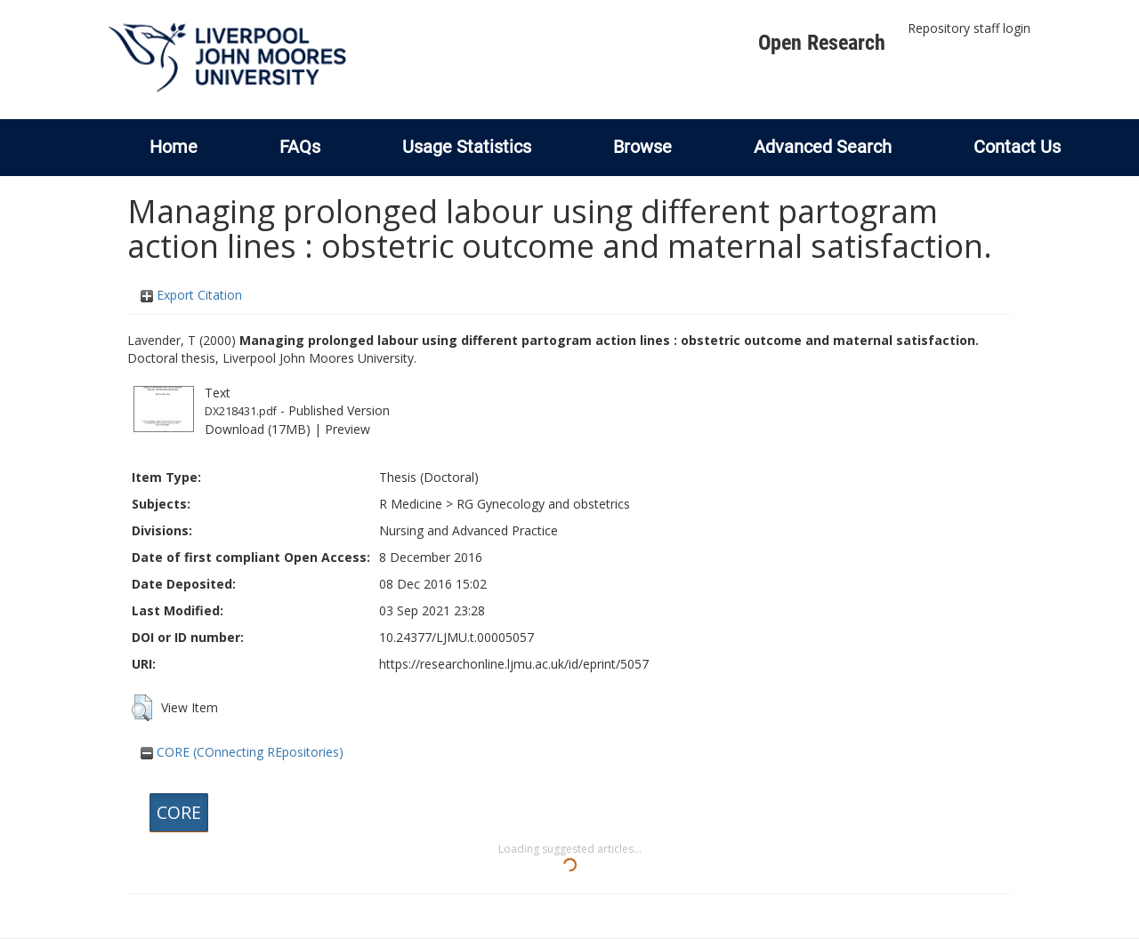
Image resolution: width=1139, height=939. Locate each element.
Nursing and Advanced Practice (468, 530)
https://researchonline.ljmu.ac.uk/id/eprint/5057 (514, 663)
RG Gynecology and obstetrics (543, 503)
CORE (179, 812)
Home (173, 146)
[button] (142, 707)
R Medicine (410, 503)
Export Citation (191, 294)
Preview (347, 429)
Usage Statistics (466, 146)
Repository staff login (969, 28)
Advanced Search (823, 146)
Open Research (821, 42)
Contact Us (1017, 146)
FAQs (299, 146)
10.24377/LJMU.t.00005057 (456, 637)
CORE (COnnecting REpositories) (242, 751)
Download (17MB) (258, 429)
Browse (642, 146)
